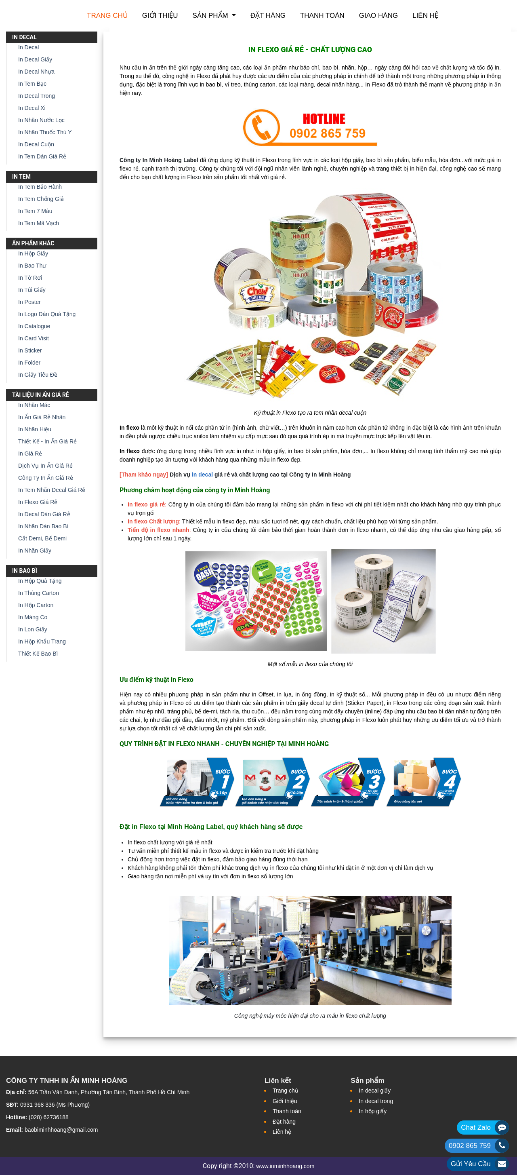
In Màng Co (32, 617)
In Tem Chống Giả (41, 199)
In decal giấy (375, 1090)
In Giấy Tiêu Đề (37, 374)
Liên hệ (425, 15)
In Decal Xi (32, 108)
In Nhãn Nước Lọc (41, 120)
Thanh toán (322, 15)
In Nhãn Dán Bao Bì (43, 526)
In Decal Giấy (35, 59)
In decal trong (376, 1101)
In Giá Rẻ (30, 453)
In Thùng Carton (38, 593)
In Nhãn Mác (34, 405)
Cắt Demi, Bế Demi (42, 538)
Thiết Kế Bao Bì (38, 653)
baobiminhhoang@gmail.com (61, 1129)
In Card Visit (33, 338)
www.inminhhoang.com (285, 1166)
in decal (202, 474)
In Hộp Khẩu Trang (42, 641)
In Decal (28, 47)
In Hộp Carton (35, 605)
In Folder (29, 362)
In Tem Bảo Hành (40, 187)
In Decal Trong (36, 96)
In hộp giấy (373, 1111)
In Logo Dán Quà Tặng (47, 314)
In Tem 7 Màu (35, 211)
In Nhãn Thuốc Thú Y (45, 132)
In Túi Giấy (32, 290)
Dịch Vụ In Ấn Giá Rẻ (45, 465)
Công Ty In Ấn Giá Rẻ (45, 478)
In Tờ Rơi (30, 277)
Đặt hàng (268, 15)
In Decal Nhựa (36, 71)
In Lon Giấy (32, 629)
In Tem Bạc (32, 83)
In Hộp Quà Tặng (40, 581)
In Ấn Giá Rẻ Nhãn (41, 417)
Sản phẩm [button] (211, 15)
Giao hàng (378, 15)
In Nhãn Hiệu (34, 429)
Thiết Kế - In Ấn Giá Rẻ (47, 441)
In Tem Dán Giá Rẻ (42, 156)
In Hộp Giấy (33, 253)
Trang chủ (107, 15)
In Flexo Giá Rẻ (37, 502)
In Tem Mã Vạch (38, 223)
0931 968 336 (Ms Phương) (55, 1104)
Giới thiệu (160, 15)
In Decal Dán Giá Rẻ (44, 514)
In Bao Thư (32, 265)
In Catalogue (34, 326)
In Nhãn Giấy (34, 550)
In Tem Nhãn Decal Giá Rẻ (51, 490)
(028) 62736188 (49, 1117)
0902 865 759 (470, 1146)
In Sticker (30, 350)
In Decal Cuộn (36, 144)
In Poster (29, 302)
